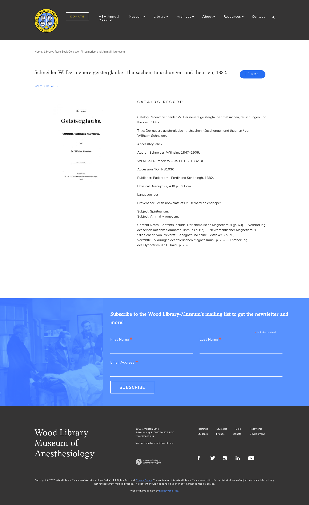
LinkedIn (239, 458)
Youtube (252, 458)
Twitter (214, 458)
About (207, 16)
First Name (121, 339)
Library (159, 16)
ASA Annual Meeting (109, 18)
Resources (232, 16)
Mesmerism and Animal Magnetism (103, 52)
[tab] (165, 102)
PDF (255, 74)
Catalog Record (160, 102)
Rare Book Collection (67, 52)
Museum (136, 16)
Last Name (210, 339)
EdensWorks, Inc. (169, 490)
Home (38, 52)
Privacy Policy (144, 480)
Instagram (226, 458)
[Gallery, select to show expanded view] (81, 144)
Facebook (201, 458)
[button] (273, 17)
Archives (184, 16)
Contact (258, 16)
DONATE (77, 16)
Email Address (124, 362)
